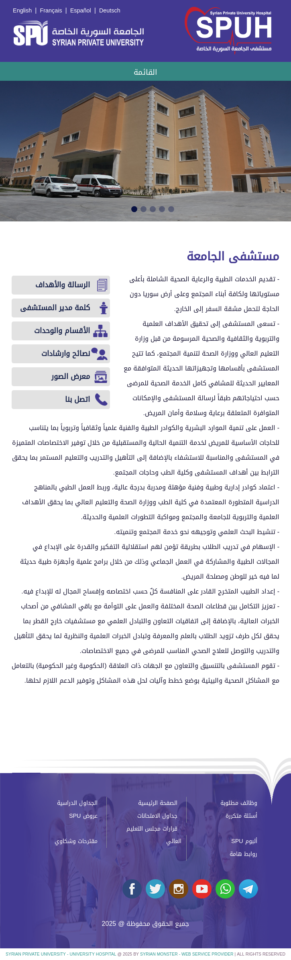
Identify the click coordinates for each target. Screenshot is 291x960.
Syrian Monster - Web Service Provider (186, 954)
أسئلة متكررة (241, 816)
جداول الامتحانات (157, 816)
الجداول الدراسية (77, 803)
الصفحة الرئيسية (157, 803)
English (22, 10)
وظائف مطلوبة (238, 803)
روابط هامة (243, 854)
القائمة (145, 72)
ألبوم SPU (244, 841)
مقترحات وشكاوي (76, 841)
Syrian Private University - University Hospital (61, 954)
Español (80, 10)
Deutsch (109, 10)
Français (51, 10)
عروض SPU (83, 816)
